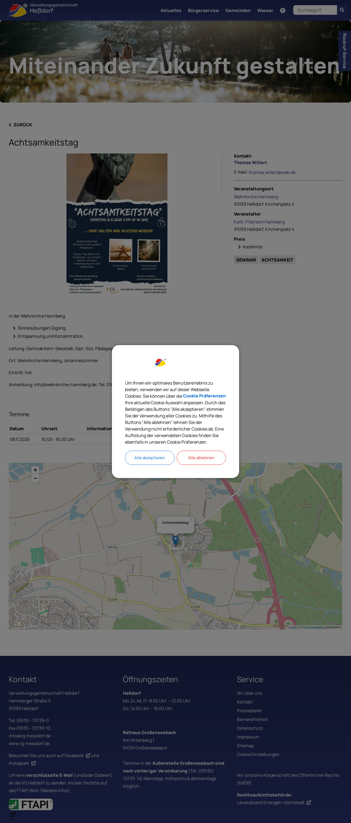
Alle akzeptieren (150, 458)
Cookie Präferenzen (204, 396)
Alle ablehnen (201, 458)
